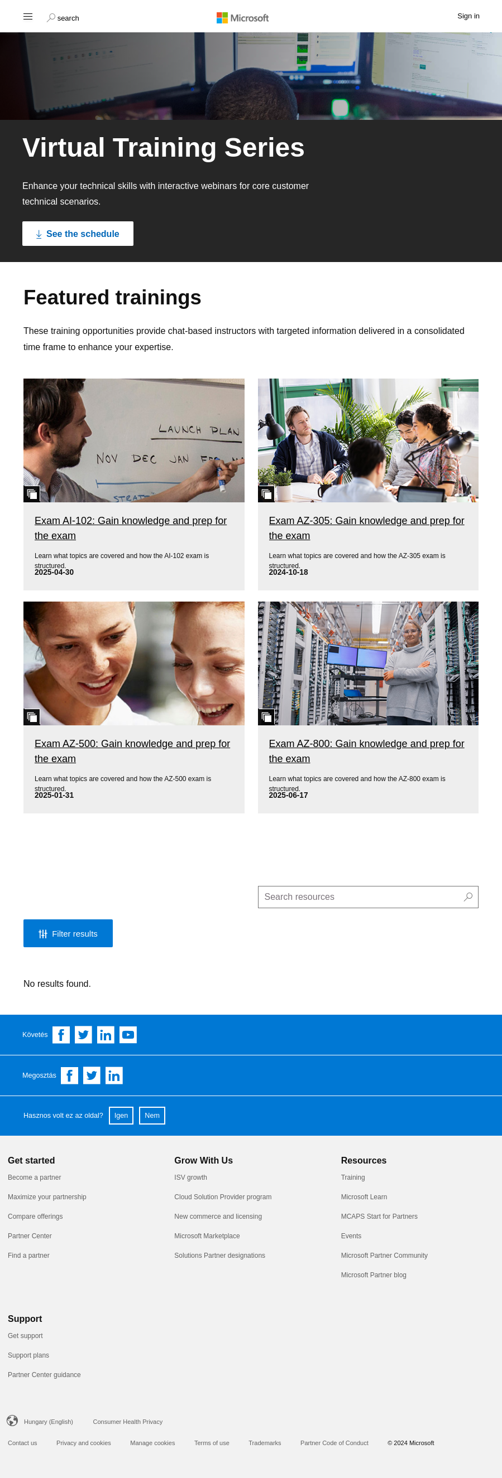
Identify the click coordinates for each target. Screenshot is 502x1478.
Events (351, 1236)
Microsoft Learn (364, 1197)
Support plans (28, 1355)
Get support (25, 1336)
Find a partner (29, 1255)
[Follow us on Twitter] (84, 1035)
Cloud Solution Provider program (222, 1197)
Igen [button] (121, 1116)
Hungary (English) (48, 1421)
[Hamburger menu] (27, 15)
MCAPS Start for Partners (379, 1216)
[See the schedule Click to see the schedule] (77, 233)
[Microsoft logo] (251, 17)
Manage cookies (152, 1443)
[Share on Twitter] (92, 1075)
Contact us (22, 1443)
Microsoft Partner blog (374, 1275)
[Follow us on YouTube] (128, 1035)
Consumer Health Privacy (128, 1421)
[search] (368, 897)
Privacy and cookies (83, 1443)
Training (353, 1177)
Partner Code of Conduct (334, 1443)
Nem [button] (152, 1116)
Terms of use (212, 1443)
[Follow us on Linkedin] (106, 1035)
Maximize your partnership (47, 1197)
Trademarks (264, 1443)
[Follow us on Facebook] (61, 1035)
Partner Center (30, 1236)
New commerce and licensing (218, 1216)
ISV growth (190, 1177)
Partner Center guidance (44, 1375)
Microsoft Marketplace (207, 1236)
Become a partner (34, 1177)
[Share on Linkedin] (114, 1075)
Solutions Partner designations (219, 1255)
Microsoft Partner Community (384, 1255)
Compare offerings (35, 1216)
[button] (62, 16)
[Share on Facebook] (70, 1075)
